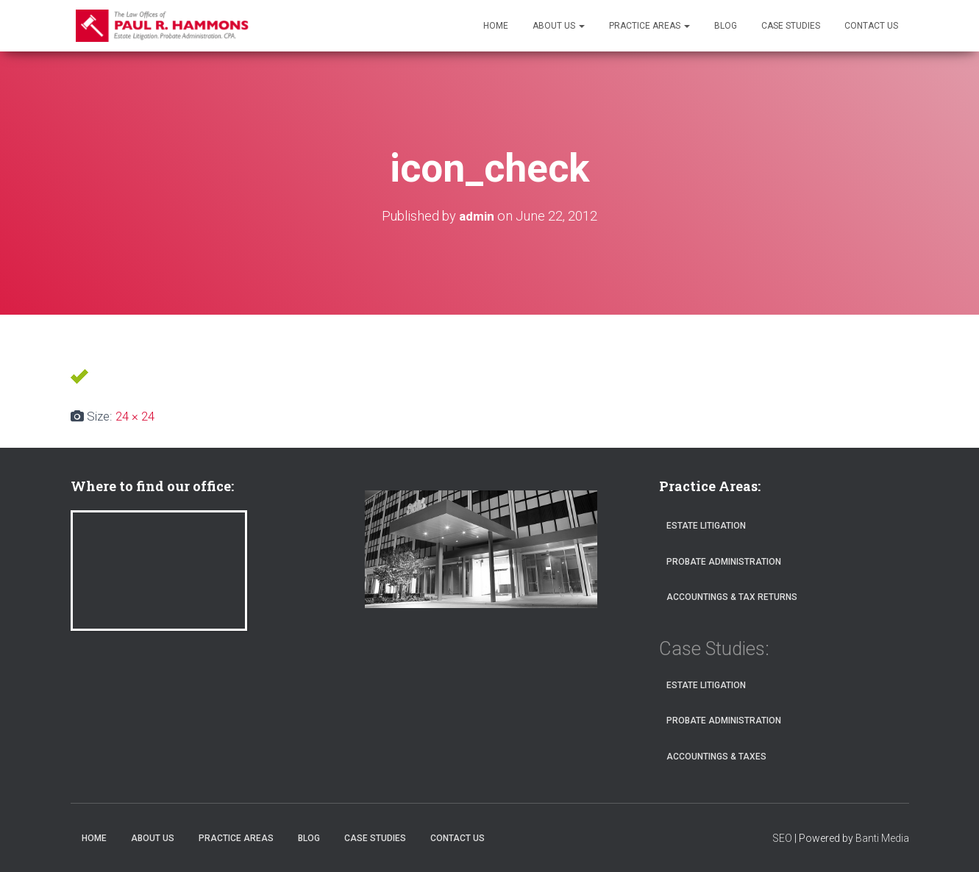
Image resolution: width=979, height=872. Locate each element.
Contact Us (871, 26)
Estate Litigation (706, 526)
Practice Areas (649, 26)
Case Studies (790, 26)
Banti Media (882, 838)
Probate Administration (723, 562)
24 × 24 (134, 416)
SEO (782, 838)
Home (495, 26)
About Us (559, 26)
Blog (725, 26)
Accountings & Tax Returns (731, 597)
